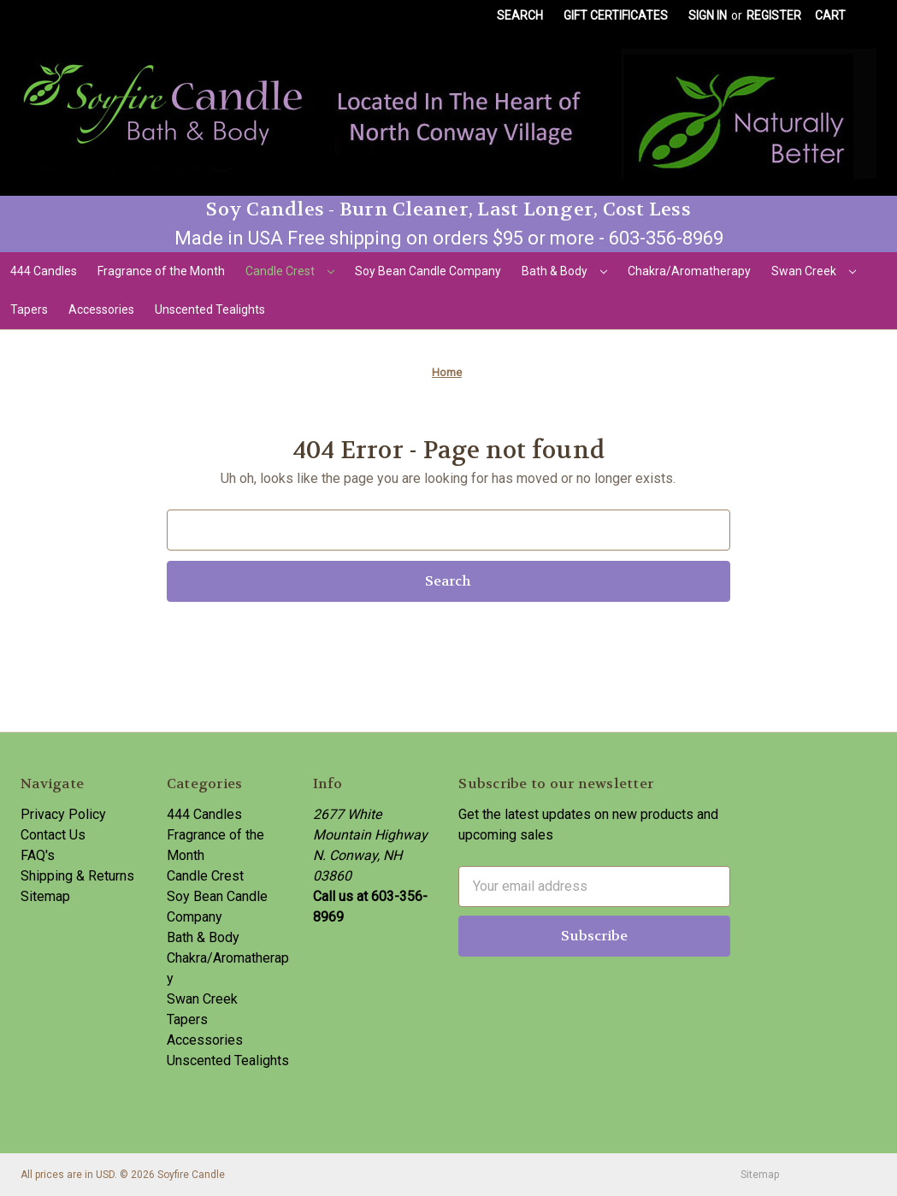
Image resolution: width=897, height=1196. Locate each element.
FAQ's (38, 855)
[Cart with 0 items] (830, 16)
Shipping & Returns (77, 876)
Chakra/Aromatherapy (689, 271)
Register (774, 15)
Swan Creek (813, 271)
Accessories (101, 309)
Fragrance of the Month (161, 271)
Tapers (29, 309)
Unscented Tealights (210, 309)
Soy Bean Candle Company (428, 271)
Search (520, 15)
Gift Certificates (616, 15)
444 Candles (43, 271)
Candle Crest (289, 271)
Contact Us (53, 835)
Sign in (707, 15)
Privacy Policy (63, 814)
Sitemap (45, 896)
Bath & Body (564, 271)
